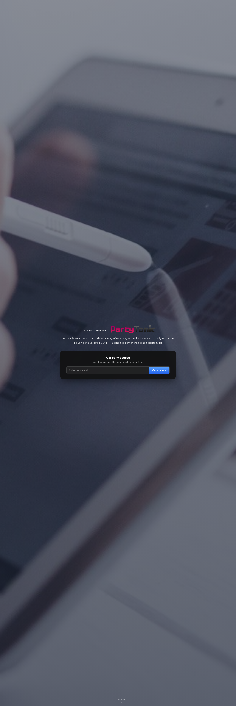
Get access (159, 370)
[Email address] (108, 370)
